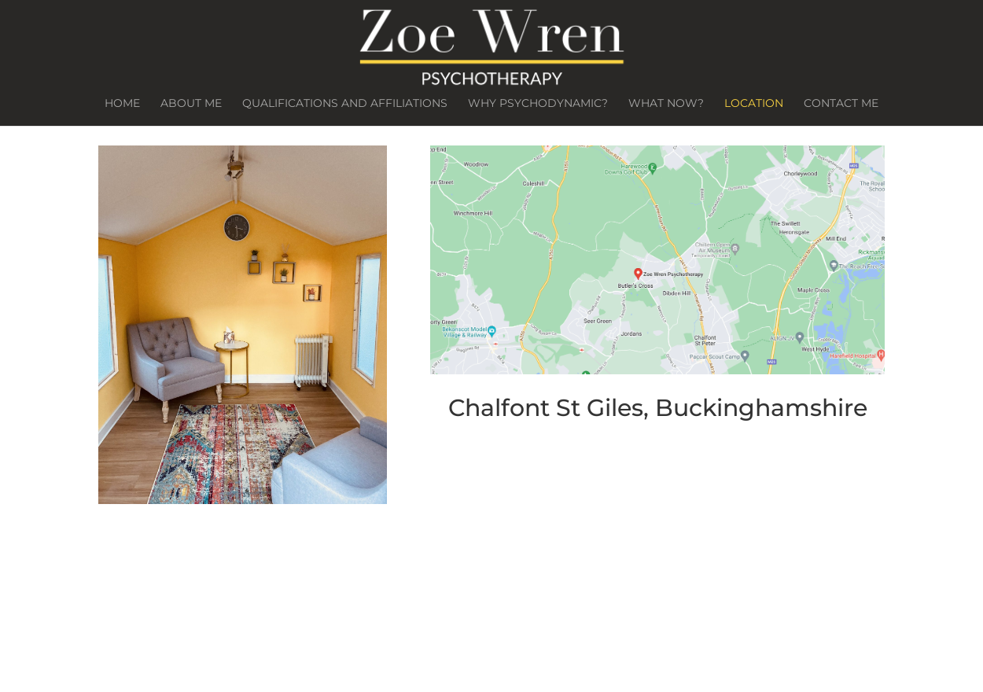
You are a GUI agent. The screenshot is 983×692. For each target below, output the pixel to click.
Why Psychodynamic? (538, 104)
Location (753, 104)
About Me (191, 104)
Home (122, 104)
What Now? (666, 104)
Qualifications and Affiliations (344, 104)
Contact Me (841, 104)
